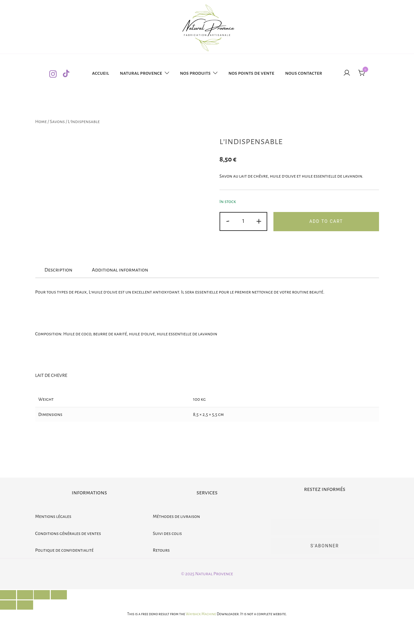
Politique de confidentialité (64, 550)
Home (41, 121)
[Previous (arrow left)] (8, 605)
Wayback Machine (201, 614)
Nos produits (195, 73)
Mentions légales (53, 516)
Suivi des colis (167, 533)
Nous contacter (303, 73)
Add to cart (326, 221)
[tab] (58, 270)
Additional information (120, 270)
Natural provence (141, 73)
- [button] (227, 220)
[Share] (25, 594)
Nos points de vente (251, 73)
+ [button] (258, 220)
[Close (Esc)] (8, 594)
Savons (57, 121)
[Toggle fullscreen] (42, 594)
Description (58, 270)
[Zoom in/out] (59, 594)
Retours (161, 550)
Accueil (100, 73)
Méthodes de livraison (176, 516)
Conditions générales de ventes (68, 533)
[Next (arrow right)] (25, 605)
